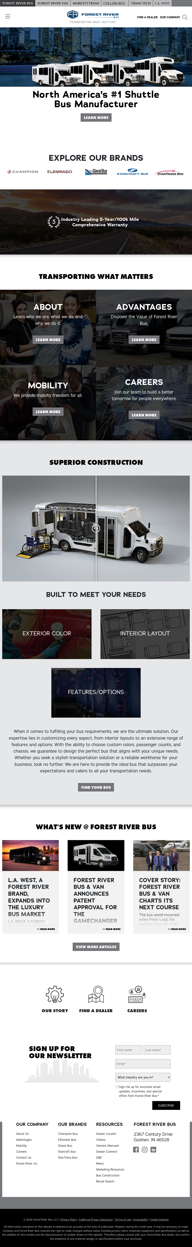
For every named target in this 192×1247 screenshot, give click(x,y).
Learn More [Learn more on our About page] (50, 357)
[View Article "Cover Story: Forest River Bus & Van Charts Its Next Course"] (161, 855)
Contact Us (23, 1157)
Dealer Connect (106, 1151)
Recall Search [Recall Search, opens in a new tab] (105, 1181)
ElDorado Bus (67, 1140)
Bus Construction (108, 1175)
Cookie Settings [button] (159, 1219)
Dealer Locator (106, 1134)
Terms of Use (123, 1219)
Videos (100, 1140)
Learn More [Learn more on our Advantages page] (146, 357)
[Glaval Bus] (96, 172)
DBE (99, 1157)
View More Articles (96, 946)
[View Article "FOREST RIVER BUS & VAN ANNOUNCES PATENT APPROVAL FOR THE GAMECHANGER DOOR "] (96, 855)
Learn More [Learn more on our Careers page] (146, 433)
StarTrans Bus (67, 1157)
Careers (21, 1151)
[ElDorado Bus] (59, 172)
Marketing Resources (110, 1169)
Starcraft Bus (67, 1151)
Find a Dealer (147, 17)
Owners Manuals (107, 1145)
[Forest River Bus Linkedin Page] (153, 1150)
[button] (7, 16)
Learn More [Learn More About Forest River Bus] (98, 117)
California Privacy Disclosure (96, 1219)
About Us (22, 1134)
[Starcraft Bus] (132, 172)
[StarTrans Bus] (168, 172)
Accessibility (140, 1219)
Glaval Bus (65, 1145)
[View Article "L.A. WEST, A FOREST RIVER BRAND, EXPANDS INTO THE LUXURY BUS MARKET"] (30, 855)
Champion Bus (68, 1134)
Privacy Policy (69, 1219)
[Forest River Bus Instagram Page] (144, 1150)
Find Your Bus (96, 787)
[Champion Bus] (23, 172)
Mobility (21, 1145)
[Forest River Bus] (17, 3)
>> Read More (46, 929)
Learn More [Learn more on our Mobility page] (50, 429)
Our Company (170, 17)
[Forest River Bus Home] (92, 17)
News (100, 1163)
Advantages (24, 1140)
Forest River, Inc (27, 1163)
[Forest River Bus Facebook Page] (136, 1150)
